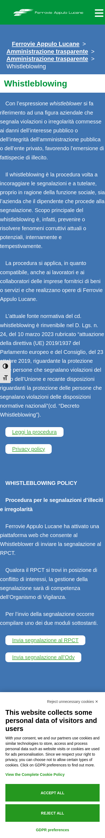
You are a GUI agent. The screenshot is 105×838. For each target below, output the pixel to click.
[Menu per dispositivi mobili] (98, 12)
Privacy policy (28, 449)
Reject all (52, 813)
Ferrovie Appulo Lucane (52, 11)
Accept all (52, 793)
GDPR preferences (52, 830)
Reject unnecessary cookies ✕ (72, 701)
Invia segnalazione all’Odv (43, 657)
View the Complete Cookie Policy (35, 774)
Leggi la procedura (34, 432)
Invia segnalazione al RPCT (45, 640)
